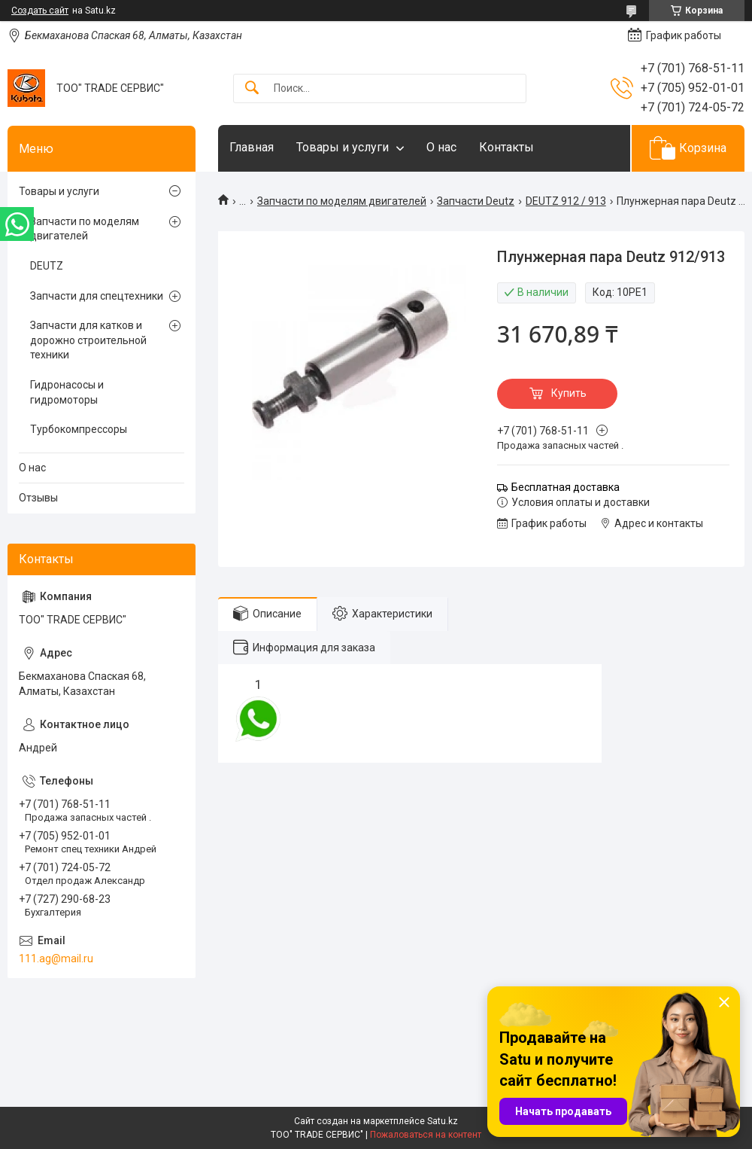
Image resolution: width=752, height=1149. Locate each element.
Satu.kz (442, 1121)
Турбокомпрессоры (78, 429)
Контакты (506, 147)
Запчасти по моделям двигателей (341, 201)
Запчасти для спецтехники (96, 296)
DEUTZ (46, 266)
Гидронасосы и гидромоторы (67, 392)
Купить (569, 393)
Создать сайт (39, 10)
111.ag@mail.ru (56, 958)
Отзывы (38, 498)
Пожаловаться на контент (425, 1134)
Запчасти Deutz (475, 201)
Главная (251, 147)
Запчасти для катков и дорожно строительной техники (88, 340)
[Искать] (251, 88)
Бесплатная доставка (565, 487)
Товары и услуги (342, 147)
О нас (441, 147)
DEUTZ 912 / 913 (566, 201)
